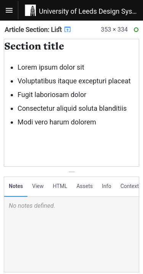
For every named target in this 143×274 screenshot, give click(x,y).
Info (106, 186)
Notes (16, 186)
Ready (137, 31)
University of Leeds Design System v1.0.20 (91, 11)
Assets (84, 186)
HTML (60, 186)
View (37, 186)
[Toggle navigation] (9, 10)
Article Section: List (38, 29)
